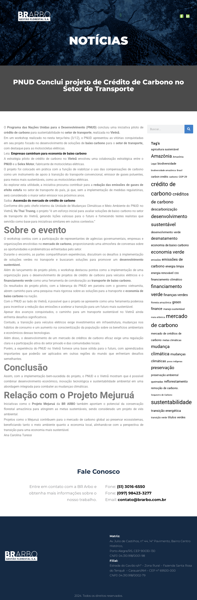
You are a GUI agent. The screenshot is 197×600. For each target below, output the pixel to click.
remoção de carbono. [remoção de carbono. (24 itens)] (165, 388)
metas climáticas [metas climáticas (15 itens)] (172, 340)
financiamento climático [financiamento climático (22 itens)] (166, 279)
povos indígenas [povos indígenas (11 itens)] (174, 361)
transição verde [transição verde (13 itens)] (159, 417)
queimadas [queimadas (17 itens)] (157, 381)
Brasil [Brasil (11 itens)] (179, 170)
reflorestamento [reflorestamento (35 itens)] (176, 381)
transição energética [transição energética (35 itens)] (166, 411)
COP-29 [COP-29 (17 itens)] (183, 176)
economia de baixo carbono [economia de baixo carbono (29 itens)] (170, 245)
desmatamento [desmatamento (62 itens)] (164, 238)
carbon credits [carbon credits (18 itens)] (159, 176)
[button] (120, 15)
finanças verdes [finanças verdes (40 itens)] (176, 295)
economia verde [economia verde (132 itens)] (167, 252)
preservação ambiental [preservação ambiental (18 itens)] (164, 375)
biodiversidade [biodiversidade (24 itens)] (167, 163)
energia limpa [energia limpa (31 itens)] (174, 266)
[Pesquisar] (188, 129)
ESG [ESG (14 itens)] (176, 273)
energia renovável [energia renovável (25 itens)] (162, 273)
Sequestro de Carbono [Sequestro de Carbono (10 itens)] (161, 395)
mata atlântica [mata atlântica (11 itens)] (158, 317)
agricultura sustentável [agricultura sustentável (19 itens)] (165, 149)
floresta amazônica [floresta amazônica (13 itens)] (161, 302)
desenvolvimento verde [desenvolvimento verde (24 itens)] (166, 232)
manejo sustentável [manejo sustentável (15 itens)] (174, 309)
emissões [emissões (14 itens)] (156, 260)
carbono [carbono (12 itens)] (173, 177)
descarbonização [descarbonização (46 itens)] (164, 209)
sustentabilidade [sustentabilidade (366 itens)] (171, 402)
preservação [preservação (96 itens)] (162, 367)
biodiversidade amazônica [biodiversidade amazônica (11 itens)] (163, 170)
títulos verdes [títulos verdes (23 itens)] (176, 417)
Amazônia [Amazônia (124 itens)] (161, 156)
